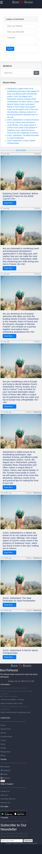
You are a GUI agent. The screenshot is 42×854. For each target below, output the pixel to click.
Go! (36, 73)
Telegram (5, 778)
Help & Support (7, 784)
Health (3, 748)
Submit (10, 49)
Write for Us (5, 803)
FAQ (21, 703)
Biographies (5, 752)
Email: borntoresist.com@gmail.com (15, 712)
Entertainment (6, 736)
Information (5, 684)
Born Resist (22, 2)
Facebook (5, 767)
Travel (3, 740)
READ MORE (21, 150)
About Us (4, 795)
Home (3, 725)
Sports (3, 733)
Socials (4, 759)
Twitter (4, 774)
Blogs (3, 755)
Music (3, 744)
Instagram (5, 770)
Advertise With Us (8, 799)
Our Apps (4, 806)
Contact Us (5, 791)
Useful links (5, 718)
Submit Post (6, 729)
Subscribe (28, 841)
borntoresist (37, 412)
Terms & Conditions (9, 699)
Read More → (9, 203)
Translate (4, 817)
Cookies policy (12, 703)
